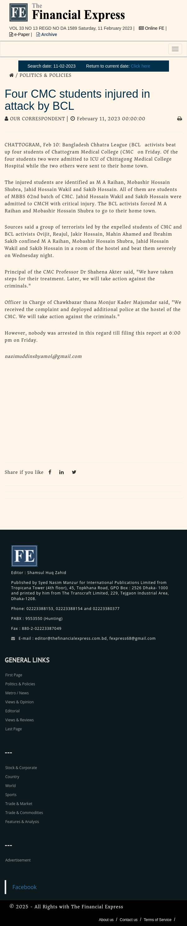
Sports (10, 794)
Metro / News (17, 693)
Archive (46, 34)
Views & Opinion (19, 702)
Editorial (12, 711)
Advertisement (18, 860)
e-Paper (20, 34)
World (10, 785)
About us (106, 920)
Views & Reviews (19, 720)
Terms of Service (157, 920)
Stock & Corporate (21, 767)
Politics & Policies (20, 684)
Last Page (13, 729)
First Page (13, 675)
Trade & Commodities (24, 812)
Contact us (128, 920)
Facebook (24, 887)
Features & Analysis (22, 821)
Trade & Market (18, 803)
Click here (140, 66)
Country (12, 776)
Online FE (152, 28)
